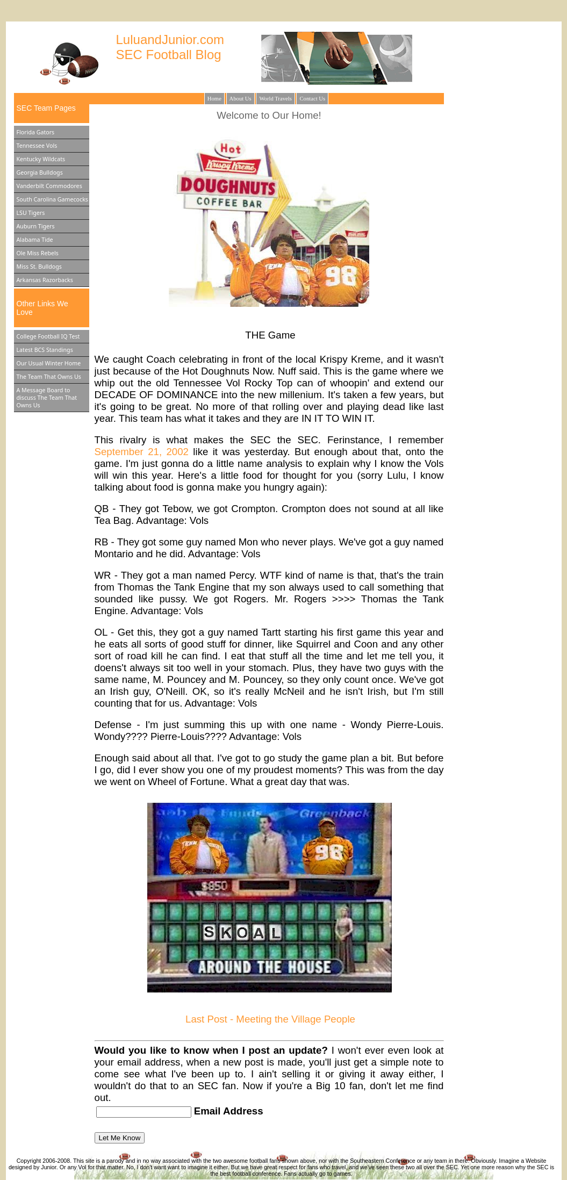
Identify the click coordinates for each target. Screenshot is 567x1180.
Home (214, 99)
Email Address (227, 1111)
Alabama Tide (35, 239)
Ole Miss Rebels (38, 253)
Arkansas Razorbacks (45, 280)
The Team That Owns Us (49, 376)
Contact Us (312, 99)
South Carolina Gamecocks (52, 199)
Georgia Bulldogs (40, 172)
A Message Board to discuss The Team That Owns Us (47, 397)
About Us (240, 99)
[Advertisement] (511, 262)
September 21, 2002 (142, 451)
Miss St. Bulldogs (39, 266)
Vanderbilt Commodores (49, 186)
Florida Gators (36, 132)
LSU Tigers (31, 213)
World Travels (275, 99)
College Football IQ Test (48, 336)
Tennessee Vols (37, 145)
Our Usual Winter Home (49, 363)
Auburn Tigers (36, 226)
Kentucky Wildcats (41, 159)
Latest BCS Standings (45, 350)
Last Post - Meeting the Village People (270, 1019)
